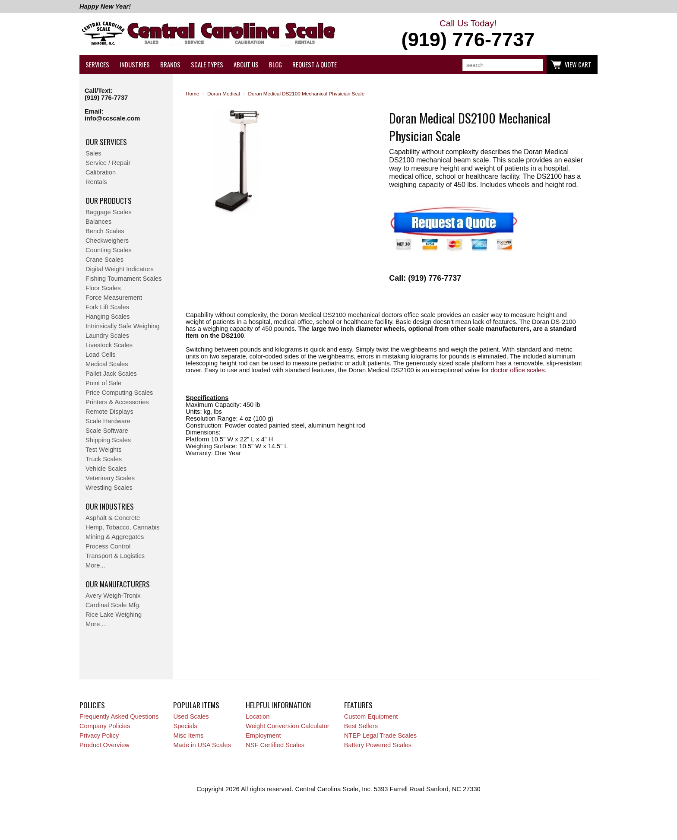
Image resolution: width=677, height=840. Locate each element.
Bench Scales (104, 231)
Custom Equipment (371, 716)
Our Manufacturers (117, 584)
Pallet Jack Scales (111, 373)
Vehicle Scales (106, 468)
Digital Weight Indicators (119, 269)
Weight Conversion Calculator (287, 726)
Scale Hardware (107, 421)
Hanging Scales (107, 316)
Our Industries (109, 506)
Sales (93, 153)
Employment (263, 735)
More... (95, 565)
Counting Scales (108, 250)
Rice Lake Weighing (113, 614)
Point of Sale (103, 383)
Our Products (108, 200)
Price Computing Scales (119, 392)
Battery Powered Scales (377, 745)
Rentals (96, 181)
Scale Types (207, 64)
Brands (170, 64)
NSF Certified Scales (275, 745)
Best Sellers (361, 726)
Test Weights (103, 449)
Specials (185, 726)
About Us (246, 64)
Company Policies (104, 726)
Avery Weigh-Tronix (113, 595)
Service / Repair (107, 162)
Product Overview (104, 745)
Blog (275, 64)
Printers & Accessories (117, 402)
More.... (96, 624)
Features (358, 704)
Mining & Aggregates (114, 536)
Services (97, 64)
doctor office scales (517, 370)
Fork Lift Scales (107, 307)
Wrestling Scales (109, 487)
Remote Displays (109, 411)
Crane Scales (104, 259)
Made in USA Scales (202, 745)
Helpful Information (278, 704)
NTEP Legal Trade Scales (380, 735)
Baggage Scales (108, 212)
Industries (135, 64)
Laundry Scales (107, 335)
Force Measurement (113, 297)
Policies (92, 704)
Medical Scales (106, 364)
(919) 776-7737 (106, 97)
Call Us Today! (468, 34)
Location (257, 716)
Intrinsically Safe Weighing (122, 326)
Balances (98, 221)
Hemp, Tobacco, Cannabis (122, 527)
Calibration (100, 172)
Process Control (107, 546)
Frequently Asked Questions (118, 716)
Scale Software (106, 430)
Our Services (106, 141)
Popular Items (196, 704)
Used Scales (191, 716)
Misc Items (188, 735)
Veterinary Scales (110, 478)
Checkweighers (107, 240)
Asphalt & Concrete (112, 517)
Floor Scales (102, 288)
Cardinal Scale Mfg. (113, 605)
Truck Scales (103, 459)
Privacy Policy (99, 735)
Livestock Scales (109, 345)
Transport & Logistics (115, 555)
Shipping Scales (108, 440)
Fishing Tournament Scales (123, 278)
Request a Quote (314, 64)
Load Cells (100, 354)
